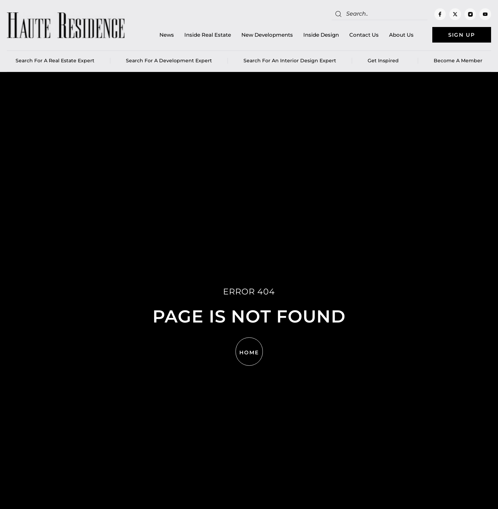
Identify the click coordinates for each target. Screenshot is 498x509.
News (166, 34)
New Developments (267, 34)
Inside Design (321, 34)
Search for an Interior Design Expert (289, 60)
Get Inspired (385, 60)
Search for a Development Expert (169, 60)
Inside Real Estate (207, 34)
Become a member (458, 60)
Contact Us (364, 34)
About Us (401, 34)
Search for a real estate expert (55, 60)
